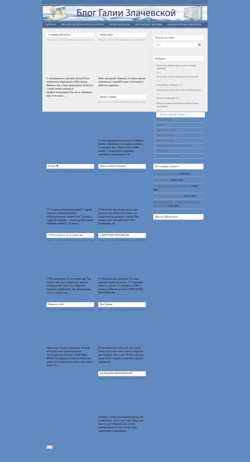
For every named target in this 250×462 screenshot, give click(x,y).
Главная (50, 24)
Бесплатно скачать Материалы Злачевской (177, 77)
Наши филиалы (119, 24)
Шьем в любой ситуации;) (113, 166)
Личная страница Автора (172, 114)
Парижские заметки (166, 130)
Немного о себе (56, 304)
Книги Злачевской (166, 98)
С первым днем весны (59, 35)
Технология (162, 151)
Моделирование (164, 120)
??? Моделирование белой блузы (171, 186)
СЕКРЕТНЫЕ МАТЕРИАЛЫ (114, 235)
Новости (161, 125)
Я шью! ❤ (53, 166)
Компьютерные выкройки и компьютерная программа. (178, 105)
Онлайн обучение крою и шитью (82, 24)
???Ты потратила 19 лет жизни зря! (65, 235)
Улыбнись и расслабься (168, 156)
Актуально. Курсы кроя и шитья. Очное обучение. (176, 67)
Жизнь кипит (106, 35)
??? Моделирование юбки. (168, 196)
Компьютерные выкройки (184, 24)
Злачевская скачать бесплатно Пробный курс (179, 90)
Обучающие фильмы (148, 24)
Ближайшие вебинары (168, 85)
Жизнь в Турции (108, 97)
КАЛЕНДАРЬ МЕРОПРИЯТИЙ (116, 373)
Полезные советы (165, 140)
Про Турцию (106, 304)
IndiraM (56, 40)
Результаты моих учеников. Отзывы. (175, 145)
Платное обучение (166, 135)
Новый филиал (161, 180)
